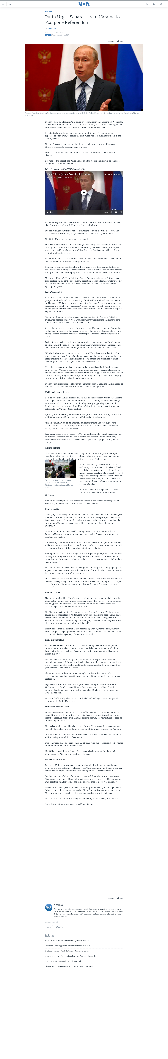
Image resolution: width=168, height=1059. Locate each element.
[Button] (111, 41)
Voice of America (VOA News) (61, 177)
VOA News (51, 28)
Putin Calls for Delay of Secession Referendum (68, 174)
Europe (48, 12)
